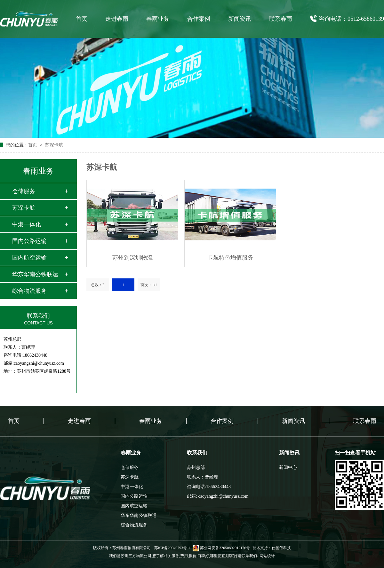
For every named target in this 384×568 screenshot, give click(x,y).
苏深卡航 (54, 145)
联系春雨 (280, 19)
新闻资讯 (239, 19)
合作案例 (198, 19)
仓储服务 (23, 191)
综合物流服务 (29, 291)
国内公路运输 (29, 241)
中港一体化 (26, 224)
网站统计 (267, 556)
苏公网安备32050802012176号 (221, 548)
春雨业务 (157, 19)
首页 (81, 19)
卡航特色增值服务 (230, 257)
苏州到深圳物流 (132, 257)
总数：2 (97, 285)
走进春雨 (116, 19)
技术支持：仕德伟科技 (271, 548)
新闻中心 (288, 467)
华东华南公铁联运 (35, 274)
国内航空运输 (29, 257)
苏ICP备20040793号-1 (172, 548)
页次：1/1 (148, 285)
